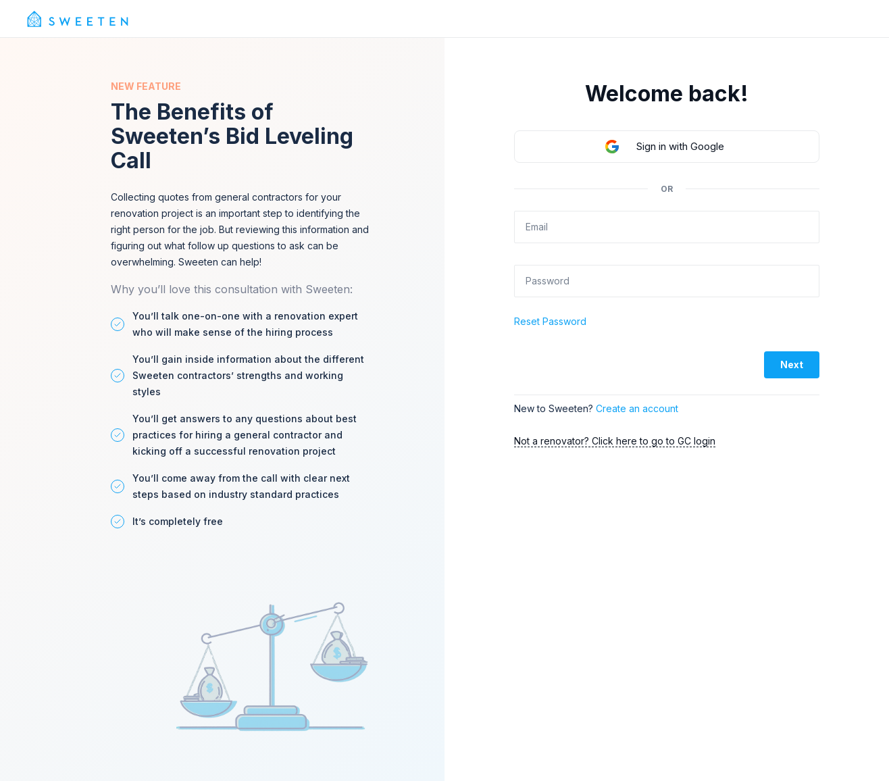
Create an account (637, 408)
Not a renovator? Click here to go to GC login (614, 441)
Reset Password (550, 321)
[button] (666, 146)
